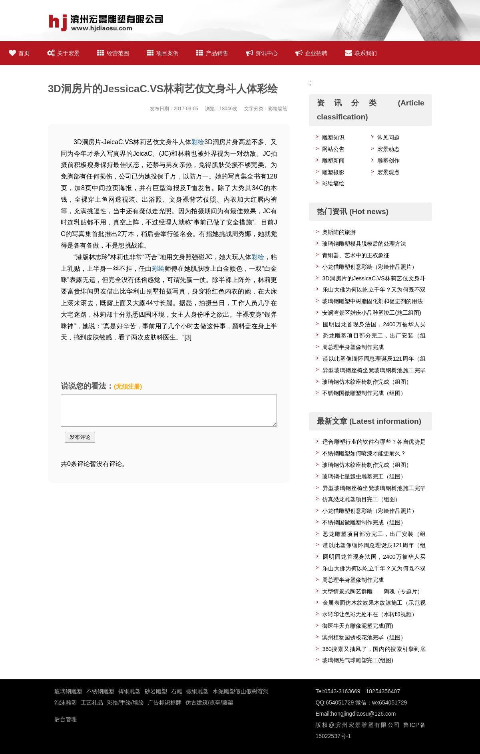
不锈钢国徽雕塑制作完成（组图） (364, 393)
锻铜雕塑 (197, 691)
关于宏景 (63, 53)
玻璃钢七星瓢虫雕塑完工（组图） (364, 476)
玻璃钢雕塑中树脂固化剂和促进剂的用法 (372, 301)
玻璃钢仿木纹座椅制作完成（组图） (367, 382)
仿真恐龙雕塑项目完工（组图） (361, 499)
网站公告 (333, 149)
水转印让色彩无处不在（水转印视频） (369, 614)
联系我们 (361, 53)
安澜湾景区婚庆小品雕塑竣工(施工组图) (371, 313)
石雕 (176, 691)
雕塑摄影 (333, 172)
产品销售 (212, 53)
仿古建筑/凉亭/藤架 (209, 702)
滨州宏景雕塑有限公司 (367, 725)
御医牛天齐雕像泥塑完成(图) (357, 626)
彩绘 (197, 142)
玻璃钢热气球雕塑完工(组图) (357, 660)
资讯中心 (262, 53)
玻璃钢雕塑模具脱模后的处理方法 (364, 243)
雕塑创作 (388, 160)
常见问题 (388, 137)
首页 (19, 53)
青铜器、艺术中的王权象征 (355, 255)
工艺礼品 (92, 702)
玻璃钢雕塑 (68, 691)
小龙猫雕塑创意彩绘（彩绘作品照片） (369, 267)
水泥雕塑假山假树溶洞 (241, 691)
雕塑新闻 (333, 160)
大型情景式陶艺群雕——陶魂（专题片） (372, 591)
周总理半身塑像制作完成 (353, 347)
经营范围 (113, 53)
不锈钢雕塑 (100, 691)
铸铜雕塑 (129, 691)
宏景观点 (388, 172)
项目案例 (163, 53)
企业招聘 (311, 53)
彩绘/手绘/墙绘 (125, 702)
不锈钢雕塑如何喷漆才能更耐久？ (364, 453)
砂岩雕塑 (156, 691)
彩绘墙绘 (333, 183)
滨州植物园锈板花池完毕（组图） (364, 637)
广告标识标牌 (164, 702)
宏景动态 (388, 149)
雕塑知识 (333, 137)
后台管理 (65, 719)
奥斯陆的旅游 (339, 232)
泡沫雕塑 (65, 702)
